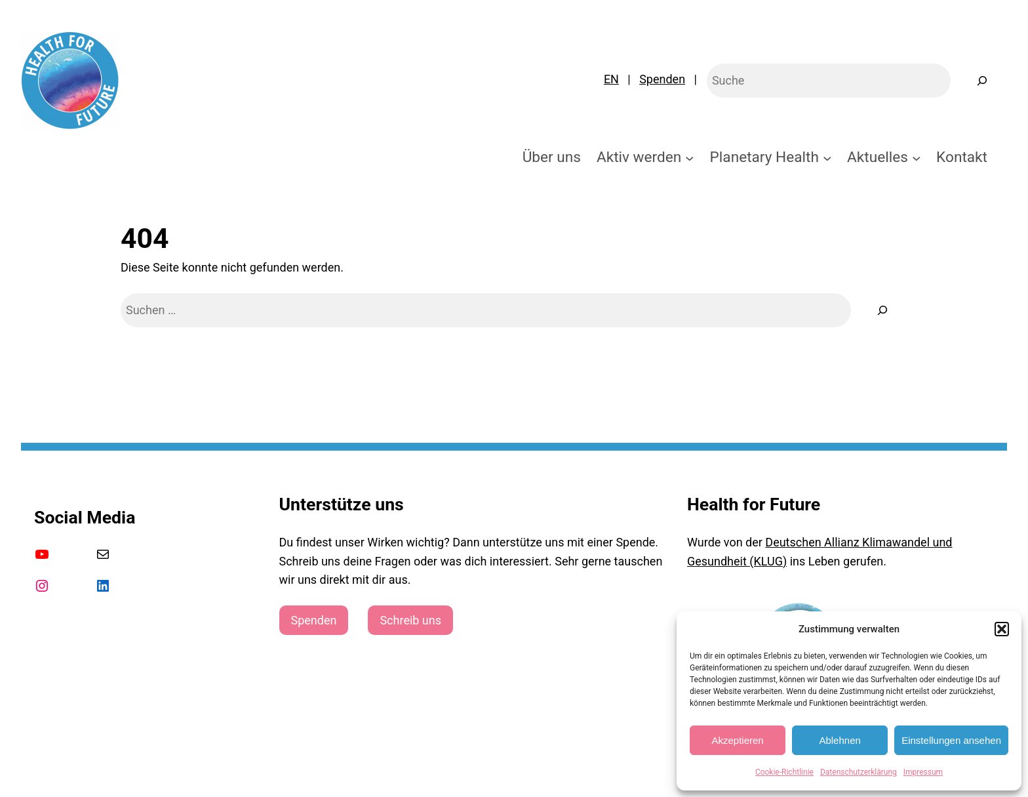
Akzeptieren (737, 740)
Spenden (662, 79)
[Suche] (882, 310)
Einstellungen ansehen (951, 740)
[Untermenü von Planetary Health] (827, 157)
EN (611, 79)
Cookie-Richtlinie (784, 772)
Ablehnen (839, 740)
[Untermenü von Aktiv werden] (689, 157)
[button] (1001, 629)
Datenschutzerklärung (858, 772)
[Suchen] (982, 81)
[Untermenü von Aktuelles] (916, 157)
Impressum (923, 772)
